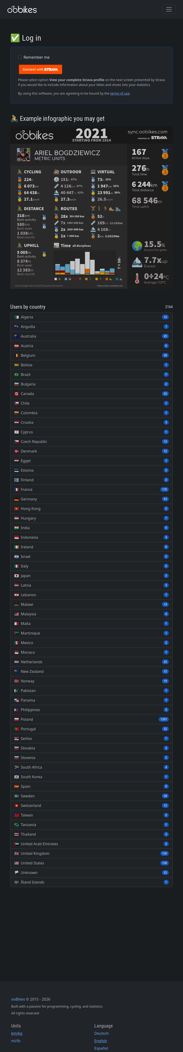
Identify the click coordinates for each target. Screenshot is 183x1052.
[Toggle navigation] (169, 9)
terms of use (119, 93)
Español (101, 1048)
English (100, 1040)
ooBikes (18, 999)
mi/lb (15, 1040)
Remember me (37, 57)
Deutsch (101, 1033)
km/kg (16, 1033)
